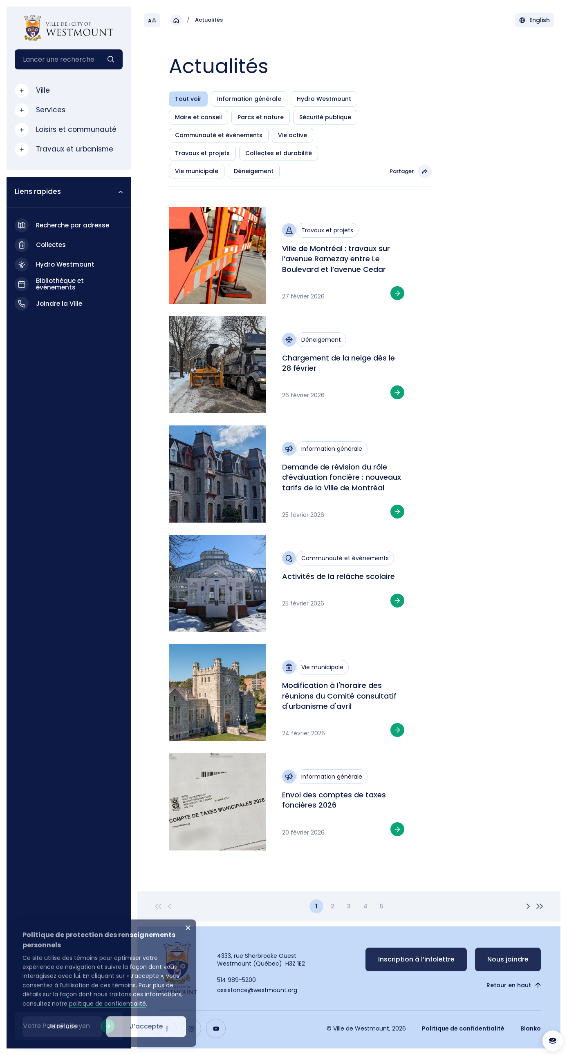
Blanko (530, 1028)
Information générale (249, 99)
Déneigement (253, 171)
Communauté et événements (218, 135)
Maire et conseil (198, 117)
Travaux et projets (202, 153)
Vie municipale (196, 171)
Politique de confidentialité (463, 1028)
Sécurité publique (325, 117)
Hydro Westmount (324, 99)
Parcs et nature (261, 117)
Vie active (292, 135)
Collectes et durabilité (278, 153)
